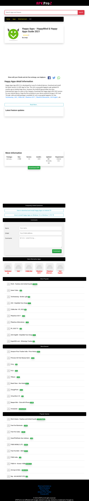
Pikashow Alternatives (43, 97)
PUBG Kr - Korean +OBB (19, 463)
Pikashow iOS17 (30, 97)
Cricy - (12, 364)
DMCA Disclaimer (44, 488)
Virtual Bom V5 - (15, 396)
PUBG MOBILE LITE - (17, 444)
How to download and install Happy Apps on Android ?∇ (34, 210)
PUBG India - (14, 457)
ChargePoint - (15, 390)
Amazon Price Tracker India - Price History (23, 351)
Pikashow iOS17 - (16, 316)
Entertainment (22, 19)
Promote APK (44, 494)
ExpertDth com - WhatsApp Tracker (21, 341)
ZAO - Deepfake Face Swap (19, 303)
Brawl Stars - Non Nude (18, 383)
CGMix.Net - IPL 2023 (17, 309)
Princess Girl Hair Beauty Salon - (20, 358)
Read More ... (34, 104)
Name (7, 228)
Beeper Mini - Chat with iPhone (20, 402)
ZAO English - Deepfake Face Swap (21, 335)
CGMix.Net (21, 97)
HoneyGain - (16, 409)
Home (8, 19)
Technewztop (9, 97)
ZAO (15, 97)
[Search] (30, 12)
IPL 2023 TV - (14, 328)
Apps (14, 19)
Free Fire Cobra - (16, 432)
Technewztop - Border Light (18, 297)
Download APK (34, 168)
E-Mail (7, 233)
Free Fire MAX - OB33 (17, 451)
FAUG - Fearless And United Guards (22, 284)
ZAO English (54, 97)
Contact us (47, 486)
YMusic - (13, 377)
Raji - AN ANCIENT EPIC (17, 476)
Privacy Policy (44, 490)
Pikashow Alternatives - (18, 322)
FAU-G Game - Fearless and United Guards (26, 419)
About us (40, 486)
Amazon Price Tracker (44, 492)
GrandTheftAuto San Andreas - (20, 438)
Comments (8, 238)
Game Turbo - (14, 290)
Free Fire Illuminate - (17, 425)
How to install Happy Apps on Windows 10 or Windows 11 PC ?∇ (34, 215)
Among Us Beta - (17, 470)
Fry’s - (12, 370)
